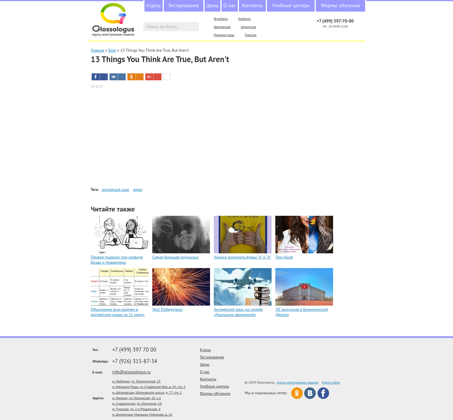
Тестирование (183, 5)
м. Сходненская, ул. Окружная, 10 (136, 403)
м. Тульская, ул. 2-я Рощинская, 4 (136, 409)
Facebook (323, 393)
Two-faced (284, 257)
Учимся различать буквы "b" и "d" (242, 257)
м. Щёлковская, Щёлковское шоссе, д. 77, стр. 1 (147, 392)
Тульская (250, 35)
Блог (112, 50)
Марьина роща (224, 35)
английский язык (115, 189)
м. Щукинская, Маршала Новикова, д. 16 (142, 414)
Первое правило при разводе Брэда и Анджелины (117, 259)
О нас (229, 5)
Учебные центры (291, 5)
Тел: (95, 349)
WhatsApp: (100, 361)
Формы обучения (340, 5)
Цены (212, 5)
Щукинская (248, 27)
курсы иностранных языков (297, 382)
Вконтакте (310, 393)
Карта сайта (331, 382)
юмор (137, 189)
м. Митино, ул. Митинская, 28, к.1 (136, 398)
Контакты (252, 5)
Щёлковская (222, 27)
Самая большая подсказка (175, 257)
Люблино (244, 19)
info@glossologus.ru (131, 372)
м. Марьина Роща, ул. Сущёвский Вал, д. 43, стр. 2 (148, 386)
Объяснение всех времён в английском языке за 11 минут (117, 312)
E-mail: (97, 372)
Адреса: (98, 398)
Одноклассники (297, 393)
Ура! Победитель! (167, 309)
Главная (97, 50)
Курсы (153, 5)
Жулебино (221, 19)
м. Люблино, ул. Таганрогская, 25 (136, 381)
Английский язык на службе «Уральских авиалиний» (238, 312)
